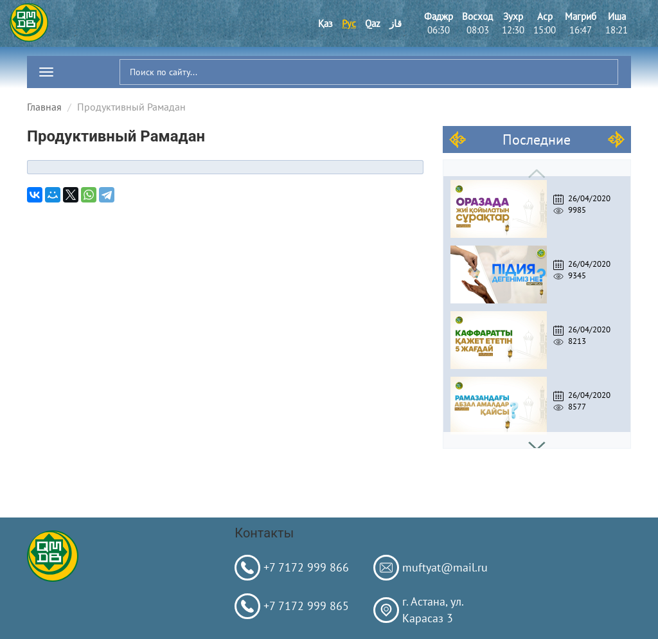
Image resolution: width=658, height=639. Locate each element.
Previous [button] (536, 168)
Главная (44, 106)
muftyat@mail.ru (445, 567)
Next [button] (536, 440)
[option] (536, 206)
